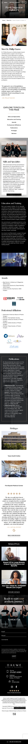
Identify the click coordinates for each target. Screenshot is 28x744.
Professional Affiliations (14, 125)
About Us (9, 20)
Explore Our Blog (14, 592)
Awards (14, 122)
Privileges (14, 130)
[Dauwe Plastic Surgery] (14, 666)
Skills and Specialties (14, 116)
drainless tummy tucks (9, 181)
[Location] (23, 2)
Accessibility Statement (19, 708)
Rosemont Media (22, 710)
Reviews (14, 133)
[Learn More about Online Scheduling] (14, 741)
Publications (14, 128)
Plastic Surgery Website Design (9, 710)
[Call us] (26, 2)
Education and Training (14, 119)
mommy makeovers (17, 174)
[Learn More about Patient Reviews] (14, 535)
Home (3, 20)
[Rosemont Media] (14, 714)
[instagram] (12, 687)
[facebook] (16, 687)
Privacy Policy (10, 708)
